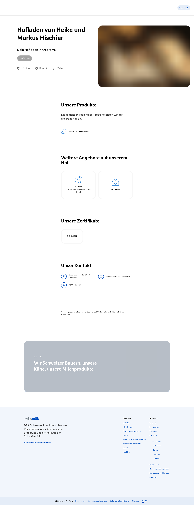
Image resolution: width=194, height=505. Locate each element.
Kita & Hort (128, 427)
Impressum (154, 465)
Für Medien (154, 427)
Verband (153, 431)
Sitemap (153, 477)
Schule (126, 423)
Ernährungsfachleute (132, 431)
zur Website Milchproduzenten (37, 443)
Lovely (126, 448)
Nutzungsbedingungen (159, 469)
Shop (125, 435)
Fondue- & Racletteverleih (134, 440)
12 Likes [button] (23, 68)
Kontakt (152, 423)
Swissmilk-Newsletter (132, 444)
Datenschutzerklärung (159, 473)
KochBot (126, 452)
